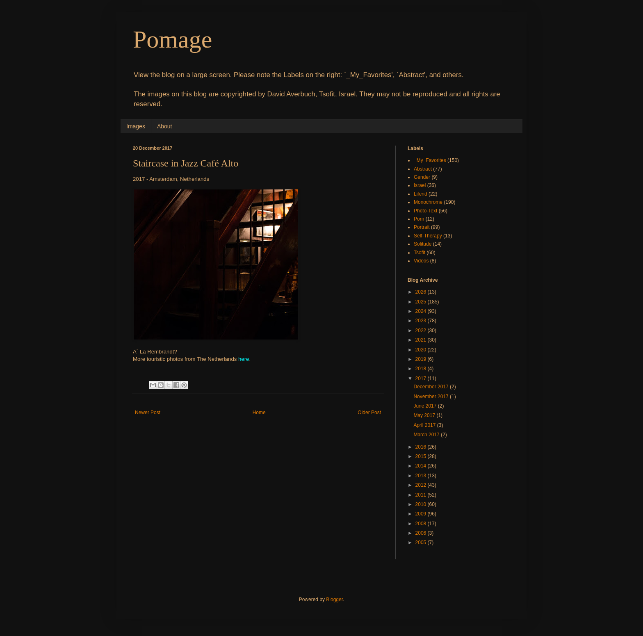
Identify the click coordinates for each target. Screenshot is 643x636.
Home (259, 412)
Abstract (423, 169)
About (164, 126)
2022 (421, 330)
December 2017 (431, 387)
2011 (421, 495)
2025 (421, 302)
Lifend (420, 194)
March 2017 (427, 435)
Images (135, 126)
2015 (421, 456)
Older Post (369, 412)
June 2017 (425, 406)
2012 (421, 485)
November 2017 (431, 396)
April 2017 (425, 425)
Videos (421, 261)
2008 (421, 524)
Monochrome (428, 202)
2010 (421, 504)
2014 (421, 466)
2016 (421, 447)
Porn (419, 219)
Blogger (334, 599)
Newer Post (147, 412)
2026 (421, 292)
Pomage (172, 39)
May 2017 (424, 415)
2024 (421, 311)
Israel (420, 185)
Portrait (422, 227)
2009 (421, 514)
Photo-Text (425, 211)
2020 (421, 350)
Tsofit (419, 252)
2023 (421, 321)
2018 (421, 369)
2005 (421, 542)
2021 (421, 340)
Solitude (422, 244)
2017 (421, 378)
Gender (422, 177)
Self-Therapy (428, 236)
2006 (421, 533)
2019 (421, 359)
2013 (421, 476)
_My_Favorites (430, 160)
